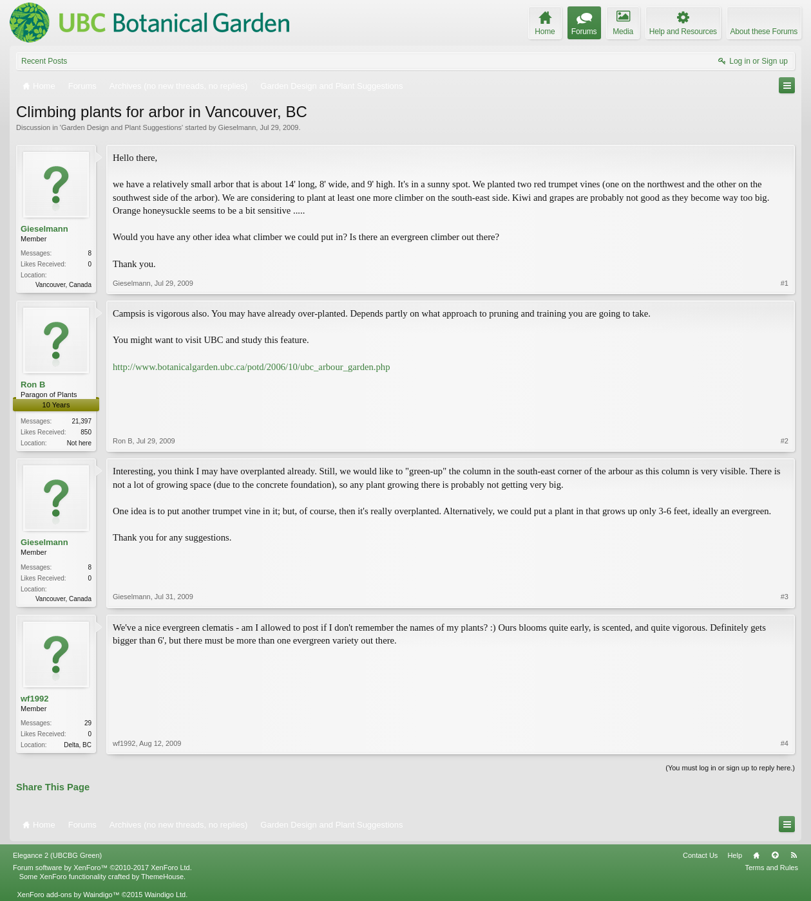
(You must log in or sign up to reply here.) (730, 768)
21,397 (81, 421)
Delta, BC (77, 744)
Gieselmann (237, 127)
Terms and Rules (771, 867)
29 (87, 723)
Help (734, 855)
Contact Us (700, 855)
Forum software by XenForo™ (102, 867)
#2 (784, 441)
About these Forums (763, 31)
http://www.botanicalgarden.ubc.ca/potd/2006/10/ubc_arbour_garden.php (251, 367)
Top (774, 855)
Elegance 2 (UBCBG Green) (57, 855)
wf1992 (34, 698)
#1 (784, 283)
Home (756, 855)
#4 (784, 743)
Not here (79, 443)
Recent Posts (44, 61)
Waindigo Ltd (165, 894)
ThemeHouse (162, 876)
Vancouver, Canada (63, 284)
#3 (784, 596)
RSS (793, 855)
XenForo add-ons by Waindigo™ (68, 894)
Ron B (33, 384)
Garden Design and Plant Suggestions (121, 127)
